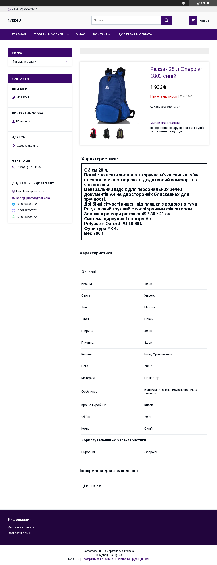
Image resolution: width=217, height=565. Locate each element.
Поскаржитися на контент (97, 559)
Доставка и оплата (135, 34)
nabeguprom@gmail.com (33, 197)
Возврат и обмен (19, 533)
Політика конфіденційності (132, 559)
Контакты (101, 34)
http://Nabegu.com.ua (30, 191)
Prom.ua (129, 551)
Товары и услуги (48, 34)
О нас (80, 34)
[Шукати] (166, 20)
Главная (19, 34)
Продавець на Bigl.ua (108, 555)
